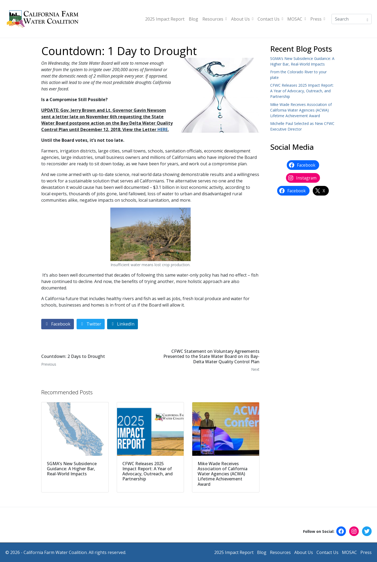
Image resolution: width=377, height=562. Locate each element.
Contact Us (270, 19)
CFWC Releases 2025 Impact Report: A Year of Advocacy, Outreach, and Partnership (302, 91)
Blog (193, 19)
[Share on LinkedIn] (122, 324)
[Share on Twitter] (91, 324)
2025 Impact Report (164, 19)
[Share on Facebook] (57, 324)
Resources (214, 19)
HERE (162, 129)
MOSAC (296, 19)
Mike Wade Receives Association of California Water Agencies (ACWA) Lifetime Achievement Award (301, 110)
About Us (242, 19)
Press (317, 19)
